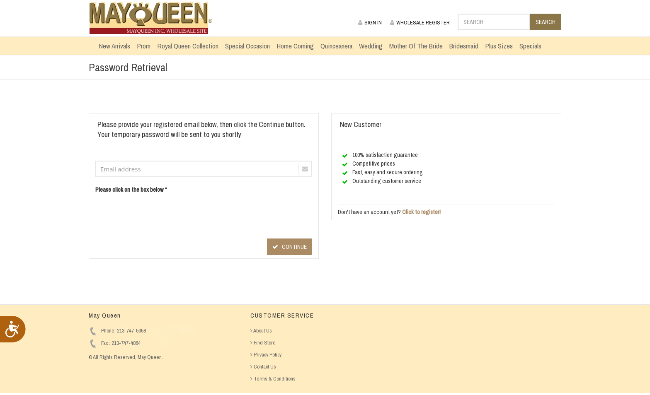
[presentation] (158, 212)
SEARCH (545, 22)
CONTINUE (289, 246)
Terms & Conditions (273, 378)
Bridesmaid (463, 46)
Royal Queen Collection (187, 46)
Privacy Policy (265, 354)
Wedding (371, 46)
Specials (530, 46)
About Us (261, 330)
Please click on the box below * (131, 189)
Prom (143, 46)
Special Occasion (247, 46)
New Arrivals (114, 46)
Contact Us (263, 366)
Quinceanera (336, 46)
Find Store (263, 342)
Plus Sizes (499, 46)
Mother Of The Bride (416, 46)
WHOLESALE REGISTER (420, 22)
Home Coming (295, 46)
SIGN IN (370, 22)
